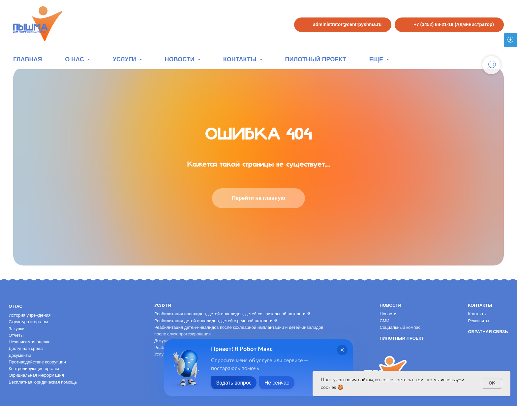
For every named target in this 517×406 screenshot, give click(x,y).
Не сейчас (277, 383)
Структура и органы (28, 321)
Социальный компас (400, 327)
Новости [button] (180, 59)
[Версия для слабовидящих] (510, 40)
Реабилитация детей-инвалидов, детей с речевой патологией (215, 320)
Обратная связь (488, 331)
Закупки (16, 328)
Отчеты (16, 335)
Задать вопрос (234, 383)
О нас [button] (75, 59)
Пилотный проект (315, 59)
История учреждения (29, 315)
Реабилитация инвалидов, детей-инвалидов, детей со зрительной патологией (232, 313)
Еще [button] (377, 59)
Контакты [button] (240, 59)
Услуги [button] (125, 59)
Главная (27, 59)
